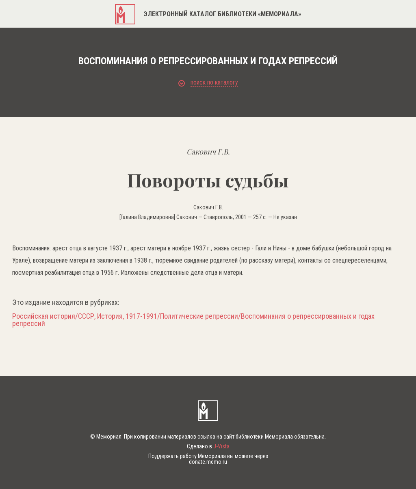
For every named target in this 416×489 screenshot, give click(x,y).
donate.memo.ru (208, 462)
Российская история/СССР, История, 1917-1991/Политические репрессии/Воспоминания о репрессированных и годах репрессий (193, 320)
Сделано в (208, 446)
